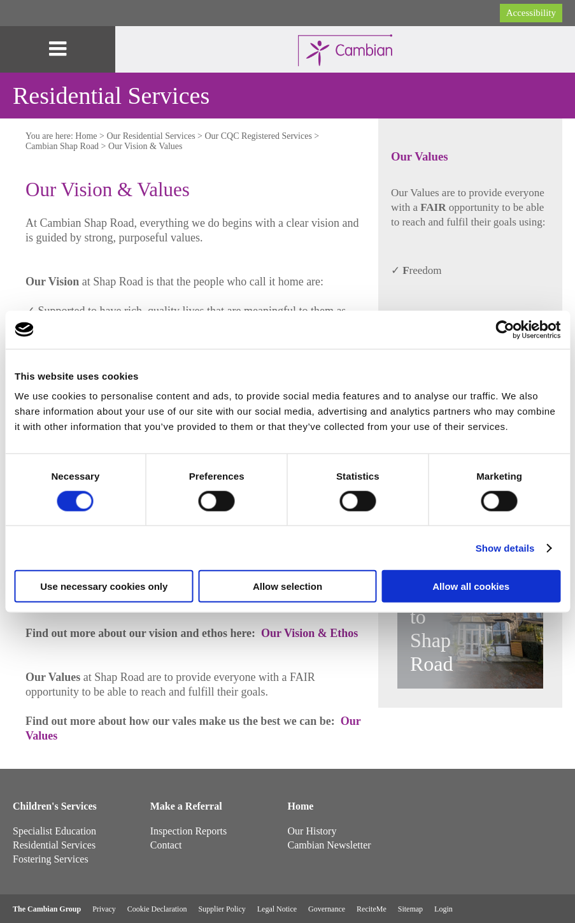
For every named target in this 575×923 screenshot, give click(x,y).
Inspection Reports (188, 831)
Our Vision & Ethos (309, 633)
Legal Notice (277, 909)
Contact (166, 845)
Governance (326, 909)
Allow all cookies (470, 586)
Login (443, 909)
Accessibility (531, 13)
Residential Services (54, 845)
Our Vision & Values (145, 146)
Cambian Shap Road (62, 146)
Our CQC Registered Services (258, 136)
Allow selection (287, 586)
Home (86, 136)
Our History (312, 831)
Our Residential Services (150, 136)
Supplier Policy (221, 909)
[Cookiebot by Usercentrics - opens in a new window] (504, 329)
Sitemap (410, 909)
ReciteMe (372, 909)
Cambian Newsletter (329, 845)
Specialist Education (54, 831)
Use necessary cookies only (103, 586)
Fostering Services (51, 859)
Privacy (104, 909)
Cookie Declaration (157, 909)
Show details (505, 547)
